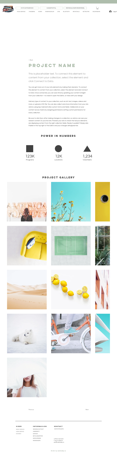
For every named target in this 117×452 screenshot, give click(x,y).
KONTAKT (18, 433)
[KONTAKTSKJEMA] (59, 429)
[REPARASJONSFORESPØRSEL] (75, 8)
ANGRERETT (36, 431)
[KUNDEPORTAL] (51, 8)
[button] (97, 8)
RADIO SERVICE (20, 429)
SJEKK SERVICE (20, 431)
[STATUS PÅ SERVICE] (27, 8)
